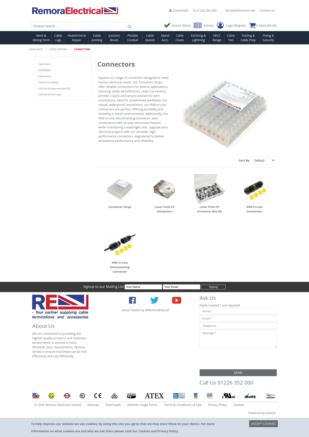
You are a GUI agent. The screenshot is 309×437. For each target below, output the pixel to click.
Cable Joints (44, 64)
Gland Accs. (165, 37)
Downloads (178, 10)
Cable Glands (150, 37)
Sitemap (93, 405)
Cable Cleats (180, 37)
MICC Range (217, 37)
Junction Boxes (114, 37)
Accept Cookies (263, 424)
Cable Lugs (58, 37)
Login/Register (231, 25)
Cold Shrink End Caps (49, 94)
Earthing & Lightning (198, 37)
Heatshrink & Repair (77, 37)
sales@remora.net (240, 10)
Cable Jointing (97, 37)
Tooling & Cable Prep (248, 37)
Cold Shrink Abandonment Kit (54, 88)
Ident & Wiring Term (41, 37)
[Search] (129, 26)
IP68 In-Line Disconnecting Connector (120, 267)
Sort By (244, 160)
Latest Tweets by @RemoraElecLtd (145, 310)
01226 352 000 (205, 10)
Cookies (238, 405)
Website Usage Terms (142, 405)
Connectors (44, 70)
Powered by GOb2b (262, 413)
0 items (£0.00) (263, 25)
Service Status (178, 25)
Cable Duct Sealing (48, 82)
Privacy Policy (217, 405)
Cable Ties (231, 37)
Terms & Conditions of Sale (183, 405)
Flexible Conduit (132, 37)
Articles (204, 25)
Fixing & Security (268, 37)
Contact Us (267, 10)
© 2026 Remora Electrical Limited (58, 405)
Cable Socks (44, 76)
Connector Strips (119, 207)
